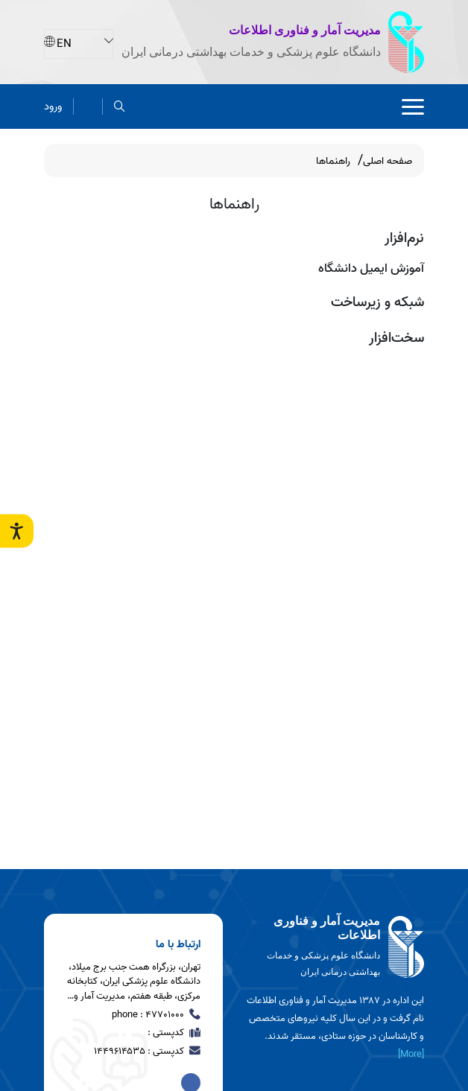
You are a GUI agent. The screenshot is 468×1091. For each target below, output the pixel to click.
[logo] (334, 947)
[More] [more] (411, 1054)
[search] (119, 106)
